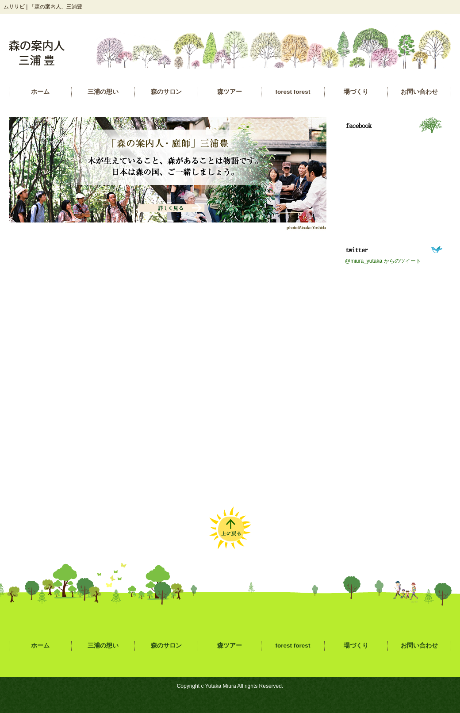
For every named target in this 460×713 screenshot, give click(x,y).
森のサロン (166, 91)
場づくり (356, 91)
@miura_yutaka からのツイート (383, 261)
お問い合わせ (419, 91)
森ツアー (229, 91)
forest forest (293, 91)
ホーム (40, 91)
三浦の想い (103, 91)
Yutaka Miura (220, 686)
